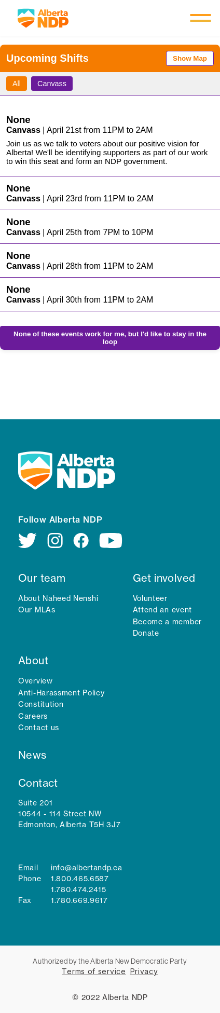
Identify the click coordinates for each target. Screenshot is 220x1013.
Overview (35, 681)
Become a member (167, 621)
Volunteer (150, 598)
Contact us (38, 727)
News (32, 754)
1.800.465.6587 (80, 878)
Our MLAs (37, 609)
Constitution (40, 704)
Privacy (144, 971)
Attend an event (162, 609)
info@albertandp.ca (86, 867)
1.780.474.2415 (78, 889)
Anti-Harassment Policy (61, 692)
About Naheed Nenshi (58, 598)
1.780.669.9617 (79, 900)
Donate (146, 633)
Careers (33, 716)
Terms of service (94, 971)
